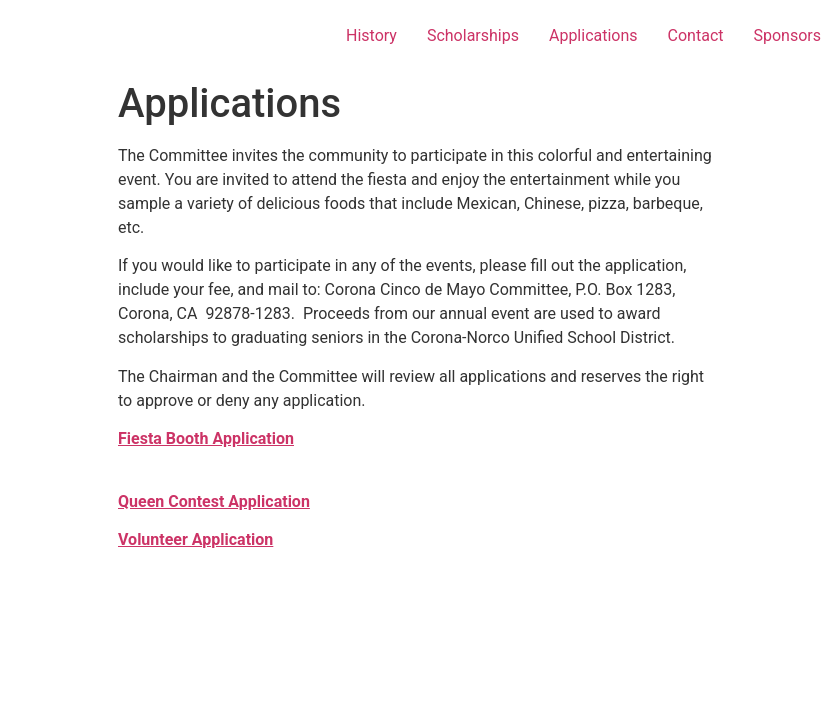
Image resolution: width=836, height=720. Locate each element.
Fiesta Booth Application (206, 438)
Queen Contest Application (214, 501)
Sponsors (787, 35)
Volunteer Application (195, 539)
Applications (593, 35)
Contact (696, 35)
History (371, 35)
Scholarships (473, 35)
